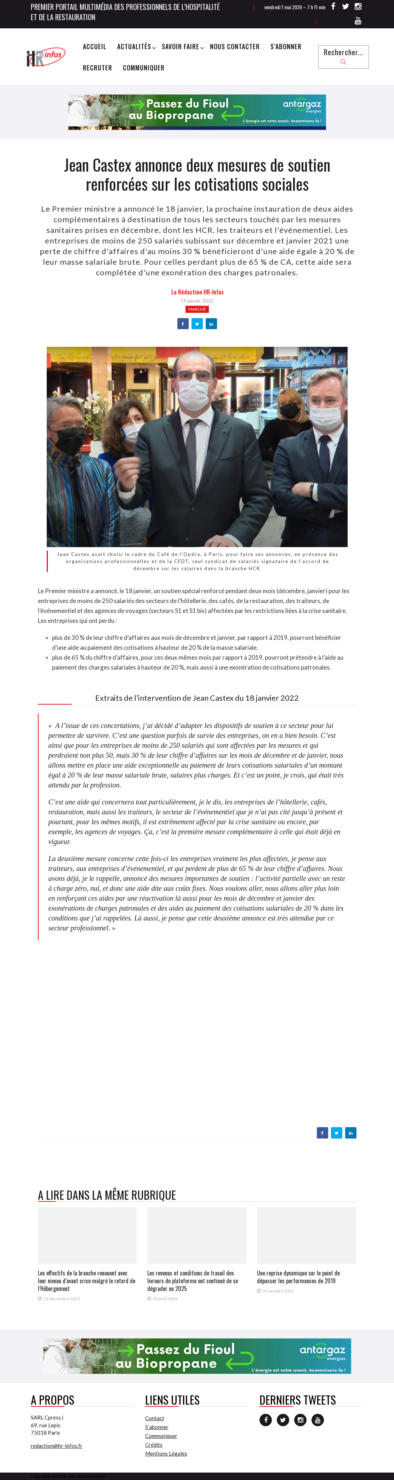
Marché (197, 309)
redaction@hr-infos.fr (56, 1445)
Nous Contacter (235, 46)
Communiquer (144, 67)
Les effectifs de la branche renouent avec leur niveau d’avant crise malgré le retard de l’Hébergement (86, 1281)
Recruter (97, 67)
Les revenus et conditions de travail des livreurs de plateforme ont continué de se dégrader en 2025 (192, 1281)
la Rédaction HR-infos (197, 292)
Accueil (95, 46)
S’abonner (286, 46)
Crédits (153, 1444)
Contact (154, 1418)
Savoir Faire (180, 46)
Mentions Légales (166, 1453)
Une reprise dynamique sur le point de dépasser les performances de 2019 (298, 1277)
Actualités (134, 46)
